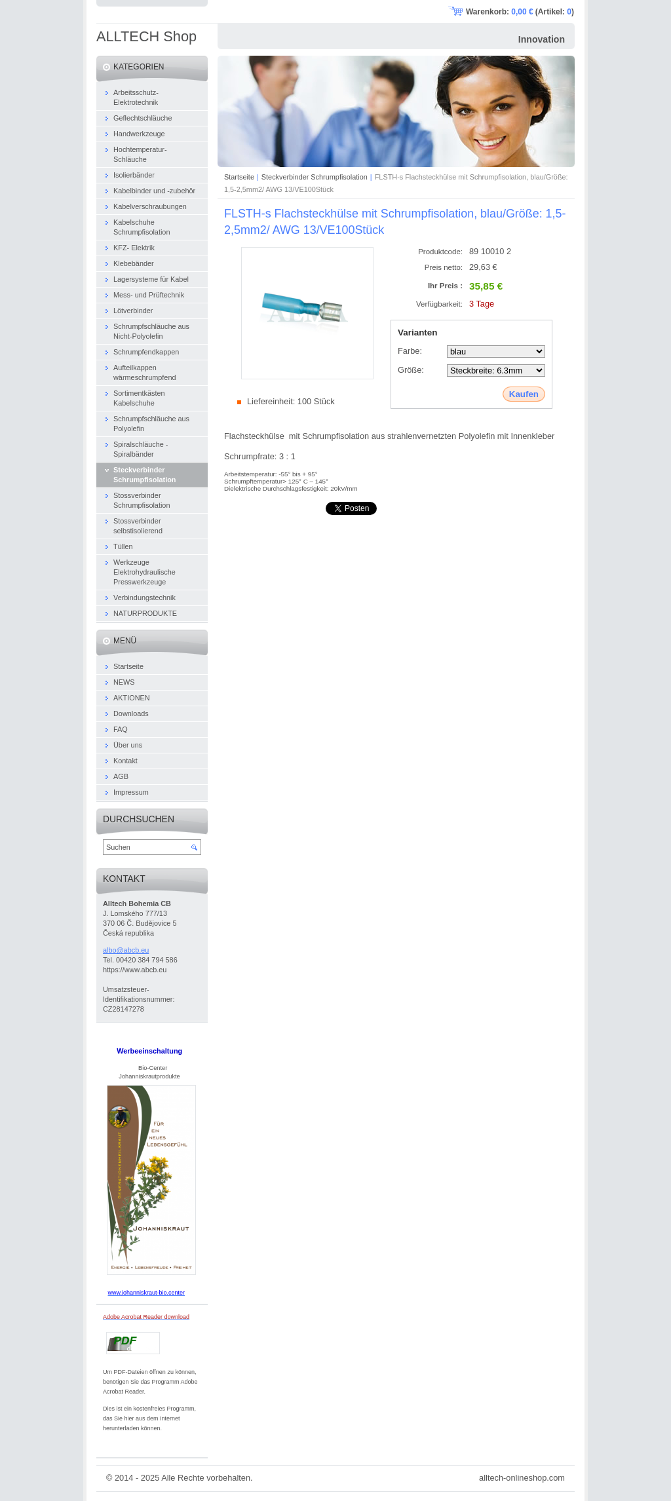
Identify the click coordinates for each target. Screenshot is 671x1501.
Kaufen (524, 394)
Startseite (239, 177)
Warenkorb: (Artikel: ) (520, 11)
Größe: (411, 370)
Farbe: (410, 351)
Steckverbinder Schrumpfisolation (314, 177)
